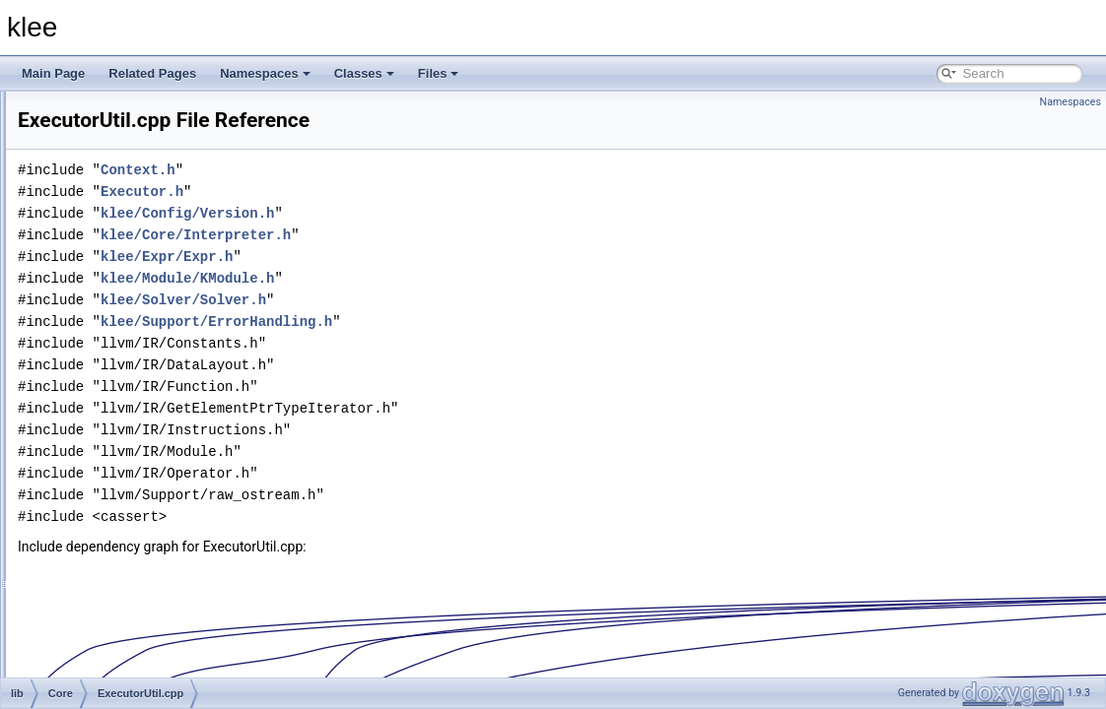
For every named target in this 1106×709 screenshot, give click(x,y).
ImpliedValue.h (135, 502)
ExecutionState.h (141, 329)
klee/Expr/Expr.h (413, 256)
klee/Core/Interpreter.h (442, 235)
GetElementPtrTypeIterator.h (171, 459)
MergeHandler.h (138, 632)
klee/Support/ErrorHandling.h (463, 321)
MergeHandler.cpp (145, 610)
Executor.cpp (131, 350)
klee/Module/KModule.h (433, 278)
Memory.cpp (129, 524)
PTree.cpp (124, 654)
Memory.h (122, 545)
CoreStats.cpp (134, 264)
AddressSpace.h (140, 155)
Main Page (53, 73)
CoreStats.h (128, 285)
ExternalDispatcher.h (151, 437)
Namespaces (265, 73)
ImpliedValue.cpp (141, 480)
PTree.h (117, 675)
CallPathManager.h (147, 199)
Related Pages (152, 73)
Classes (364, 73)
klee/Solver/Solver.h (430, 299)
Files (438, 73)
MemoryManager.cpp (152, 567)
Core (93, 112)
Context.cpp (128, 220)
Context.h (122, 242)
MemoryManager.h (146, 589)
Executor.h (125, 372)
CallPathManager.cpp (153, 177)
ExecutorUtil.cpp (139, 394)
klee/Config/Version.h (433, 213)
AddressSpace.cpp (146, 134)
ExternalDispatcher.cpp (157, 415)
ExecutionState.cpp (147, 307)
